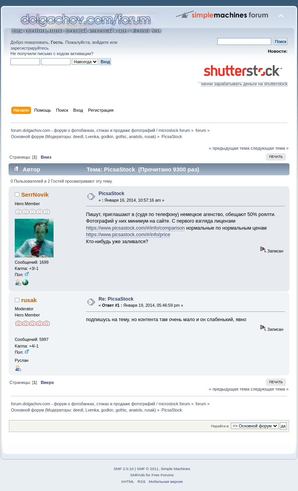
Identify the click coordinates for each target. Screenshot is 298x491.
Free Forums (162, 475)
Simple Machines (175, 469)
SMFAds (137, 475)
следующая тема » (270, 148)
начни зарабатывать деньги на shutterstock (243, 82)
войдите (100, 42)
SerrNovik (35, 194)
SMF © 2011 (148, 469)
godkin (107, 136)
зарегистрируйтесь (29, 48)
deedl (78, 136)
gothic (121, 136)
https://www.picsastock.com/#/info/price (128, 234)
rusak (150, 136)
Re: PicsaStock (116, 299)
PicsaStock (112, 193)
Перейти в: (220, 426)
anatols (135, 136)
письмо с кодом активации (64, 53)
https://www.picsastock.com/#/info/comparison (135, 228)
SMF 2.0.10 (124, 469)
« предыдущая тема (229, 148)
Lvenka (92, 136)
